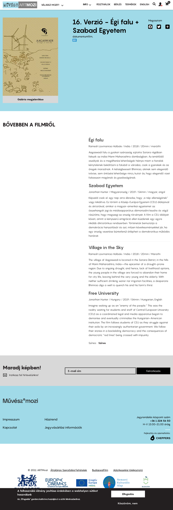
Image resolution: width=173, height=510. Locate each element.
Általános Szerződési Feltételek (68, 470)
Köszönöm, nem (128, 503)
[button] (161, 4)
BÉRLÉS (118, 4)
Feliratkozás (153, 370)
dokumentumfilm (82, 36)
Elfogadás (128, 494)
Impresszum (11, 419)
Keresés (155, 4)
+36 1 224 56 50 (160, 420)
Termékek (131, 4)
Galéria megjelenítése (30, 99)
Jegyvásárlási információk (63, 427)
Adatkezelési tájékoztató (128, 470)
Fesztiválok (103, 4)
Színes (102, 342)
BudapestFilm (100, 470)
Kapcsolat (10, 427)
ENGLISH (144, 4)
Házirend (51, 419)
